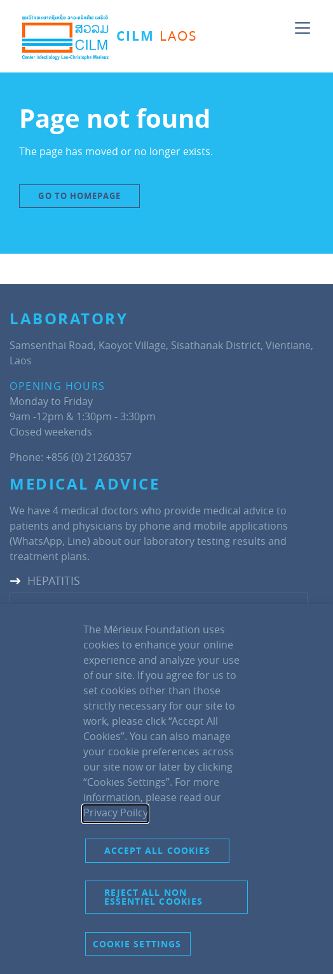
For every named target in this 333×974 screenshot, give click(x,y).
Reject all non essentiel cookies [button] (153, 896)
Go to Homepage (79, 196)
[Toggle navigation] (302, 23)
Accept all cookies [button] (157, 850)
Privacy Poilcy (115, 813)
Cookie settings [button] (137, 944)
